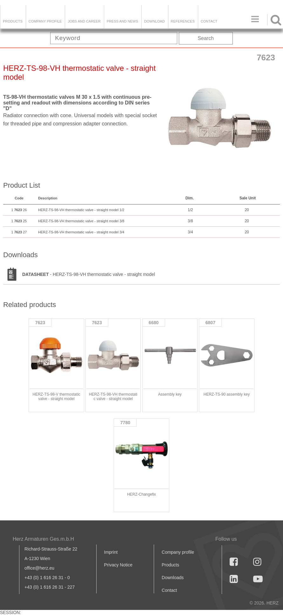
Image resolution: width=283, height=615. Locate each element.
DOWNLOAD (154, 21)
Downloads (173, 577)
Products (13, 21)
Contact (209, 21)
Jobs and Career (84, 21)
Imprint (111, 552)
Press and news (122, 21)
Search (206, 38)
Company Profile (45, 21)
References (183, 21)
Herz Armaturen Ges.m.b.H (43, 539)
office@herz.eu (39, 568)
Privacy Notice (118, 564)
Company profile (178, 552)
